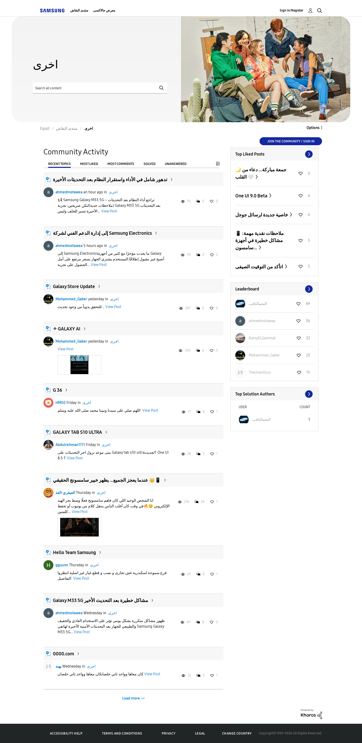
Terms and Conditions (122, 733)
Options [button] (313, 127)
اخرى (113, 192)
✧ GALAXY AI (66, 329)
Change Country (237, 733)
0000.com (63, 654)
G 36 (57, 390)
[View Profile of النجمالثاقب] (258, 303)
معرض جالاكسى (104, 10)
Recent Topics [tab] (59, 164)
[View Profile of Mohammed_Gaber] (264, 355)
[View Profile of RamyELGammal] (262, 338)
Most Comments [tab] (120, 164)
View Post (109, 211)
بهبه (58, 666)
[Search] (100, 88)
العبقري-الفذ (65, 492)
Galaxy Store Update (74, 286)
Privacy (168, 733)
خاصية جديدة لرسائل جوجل (262, 215)
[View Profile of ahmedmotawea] (262, 321)
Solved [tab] (149, 164)
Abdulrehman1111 (70, 444)
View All (274, 154)
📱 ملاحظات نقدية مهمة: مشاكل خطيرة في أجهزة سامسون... (259, 240)
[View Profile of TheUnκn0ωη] (260, 372)
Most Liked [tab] (89, 164)
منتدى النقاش (79, 10)
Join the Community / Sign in (291, 141)
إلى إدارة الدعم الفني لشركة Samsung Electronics (102, 233)
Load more (131, 698)
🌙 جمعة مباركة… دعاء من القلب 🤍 (260, 173)
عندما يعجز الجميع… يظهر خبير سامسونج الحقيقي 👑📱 (107, 480)
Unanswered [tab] (175, 164)
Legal (200, 733)
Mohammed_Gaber (71, 299)
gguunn (61, 565)
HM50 (60, 402)
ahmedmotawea (69, 192)
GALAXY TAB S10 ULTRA (77, 432)
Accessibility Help (66, 733)
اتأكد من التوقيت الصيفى (259, 267)
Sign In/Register (291, 10)
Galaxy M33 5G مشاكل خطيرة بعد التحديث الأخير (100, 600)
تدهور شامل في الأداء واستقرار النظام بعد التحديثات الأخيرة (110, 179)
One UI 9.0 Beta (251, 196)
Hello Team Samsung (74, 552)
